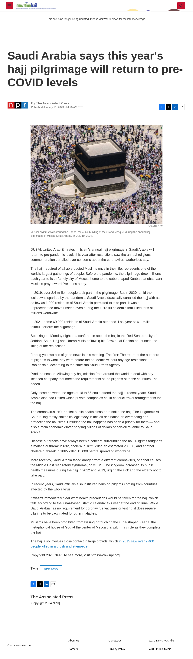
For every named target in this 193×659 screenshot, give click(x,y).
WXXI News (111, 19)
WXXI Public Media (160, 649)
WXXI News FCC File (161, 640)
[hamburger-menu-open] (9, 5)
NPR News (51, 568)
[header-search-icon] (181, 5)
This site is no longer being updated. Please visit (75, 19)
